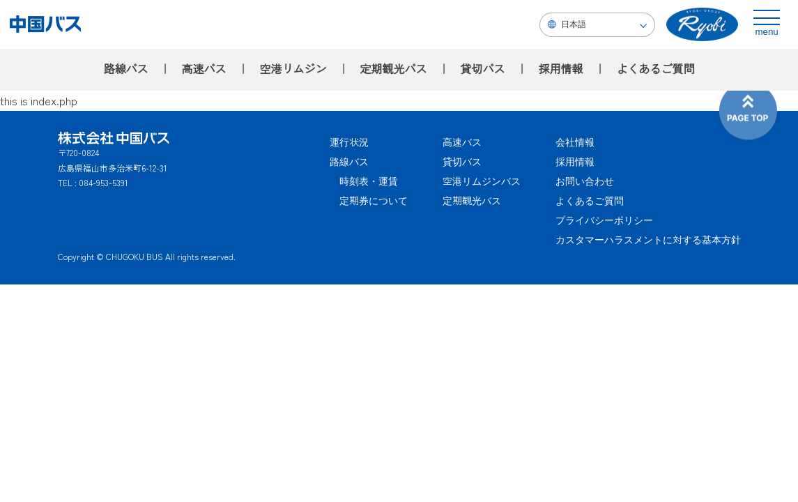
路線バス (125, 69)
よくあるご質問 (656, 69)
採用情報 (561, 69)
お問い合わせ (584, 181)
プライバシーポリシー (604, 220)
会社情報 (574, 142)
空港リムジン (292, 69)
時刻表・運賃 (364, 181)
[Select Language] (597, 25)
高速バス (203, 69)
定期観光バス (393, 69)
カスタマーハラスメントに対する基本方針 (648, 239)
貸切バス (483, 69)
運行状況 (349, 142)
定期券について (369, 200)
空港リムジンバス (482, 181)
